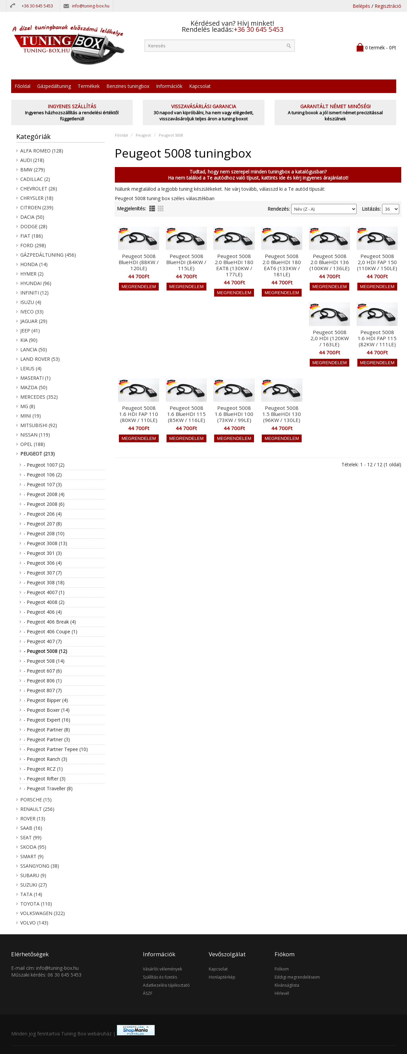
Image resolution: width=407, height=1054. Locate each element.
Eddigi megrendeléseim (297, 977)
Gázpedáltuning (54, 86)
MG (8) (27, 406)
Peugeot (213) (37, 453)
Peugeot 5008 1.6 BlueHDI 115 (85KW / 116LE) (186, 414)
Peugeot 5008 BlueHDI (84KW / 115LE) (186, 262)
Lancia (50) (33, 349)
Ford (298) (33, 245)
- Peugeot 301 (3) (43, 553)
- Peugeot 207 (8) (43, 523)
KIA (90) (28, 340)
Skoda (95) (33, 847)
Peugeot (143, 135)
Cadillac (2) (35, 179)
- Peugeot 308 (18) (44, 582)
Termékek (89, 86)
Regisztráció (388, 6)
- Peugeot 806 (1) (43, 680)
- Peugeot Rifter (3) (45, 778)
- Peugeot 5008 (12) (45, 651)
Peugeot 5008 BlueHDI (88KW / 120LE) (139, 262)
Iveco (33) (32, 311)
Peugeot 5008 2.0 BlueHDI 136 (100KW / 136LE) (329, 262)
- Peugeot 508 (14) (44, 661)
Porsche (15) (36, 799)
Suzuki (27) (33, 885)
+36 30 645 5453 (37, 6)
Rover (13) (32, 818)
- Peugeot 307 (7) (43, 572)
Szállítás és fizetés (160, 977)
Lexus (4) (31, 368)
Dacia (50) (32, 217)
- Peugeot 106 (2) (43, 474)
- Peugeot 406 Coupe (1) (50, 631)
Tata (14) (31, 894)
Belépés (361, 6)
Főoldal (22, 86)
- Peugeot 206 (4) (43, 514)
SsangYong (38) (39, 866)
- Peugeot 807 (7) (43, 690)
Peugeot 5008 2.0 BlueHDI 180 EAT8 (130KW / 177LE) (234, 265)
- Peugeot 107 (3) (43, 484)
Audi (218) (32, 160)
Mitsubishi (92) (38, 425)
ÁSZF (147, 993)
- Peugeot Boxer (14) (47, 710)
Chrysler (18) (36, 198)
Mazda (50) (33, 387)
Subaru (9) (33, 875)
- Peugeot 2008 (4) (44, 494)
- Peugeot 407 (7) (43, 641)
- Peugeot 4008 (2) (44, 602)
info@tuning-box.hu (90, 6)
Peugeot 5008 (171, 135)
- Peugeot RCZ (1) (43, 769)
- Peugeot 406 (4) (43, 612)
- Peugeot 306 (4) (43, 563)
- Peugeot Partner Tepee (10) (56, 749)
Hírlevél (282, 993)
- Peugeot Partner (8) (47, 729)
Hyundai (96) (35, 283)
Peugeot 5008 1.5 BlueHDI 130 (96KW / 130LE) (281, 414)
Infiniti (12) (34, 292)
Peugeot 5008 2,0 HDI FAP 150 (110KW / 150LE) (377, 262)
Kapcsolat (200, 86)
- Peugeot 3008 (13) (45, 543)
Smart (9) (32, 856)
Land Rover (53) (40, 359)
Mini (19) (30, 416)
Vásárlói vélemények (162, 969)
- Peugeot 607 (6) (43, 670)
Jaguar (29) (33, 321)
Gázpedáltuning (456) (48, 255)
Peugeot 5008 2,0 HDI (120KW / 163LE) (329, 338)
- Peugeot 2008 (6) (44, 504)
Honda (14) (34, 264)
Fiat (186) (31, 236)
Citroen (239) (36, 207)
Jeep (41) (30, 330)
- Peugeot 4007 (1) (44, 592)
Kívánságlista (287, 985)
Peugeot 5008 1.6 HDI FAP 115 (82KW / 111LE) (377, 338)
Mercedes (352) (39, 397)
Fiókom (282, 969)
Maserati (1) (35, 378)
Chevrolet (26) (38, 188)
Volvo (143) (34, 922)
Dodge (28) (33, 226)
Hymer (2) (32, 274)
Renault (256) (37, 809)
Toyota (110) (36, 903)
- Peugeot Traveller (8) (48, 788)
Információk (169, 86)
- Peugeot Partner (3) (47, 739)
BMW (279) (32, 169)
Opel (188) (32, 444)
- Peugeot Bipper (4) (46, 700)
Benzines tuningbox (127, 86)
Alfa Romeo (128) (41, 150)
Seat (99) (31, 837)
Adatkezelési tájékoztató (166, 985)
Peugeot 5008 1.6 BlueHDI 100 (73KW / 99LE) (234, 414)
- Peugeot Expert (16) (47, 720)
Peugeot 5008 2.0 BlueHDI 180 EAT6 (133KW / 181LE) (281, 265)
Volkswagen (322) (42, 913)
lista (152, 208)
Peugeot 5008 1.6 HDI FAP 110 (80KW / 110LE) (138, 414)
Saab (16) (31, 828)
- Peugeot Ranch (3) (45, 759)
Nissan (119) (35, 434)
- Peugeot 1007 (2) (44, 465)
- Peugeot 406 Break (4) (50, 621)
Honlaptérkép (222, 977)
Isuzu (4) (30, 302)
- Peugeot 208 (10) (44, 533)
